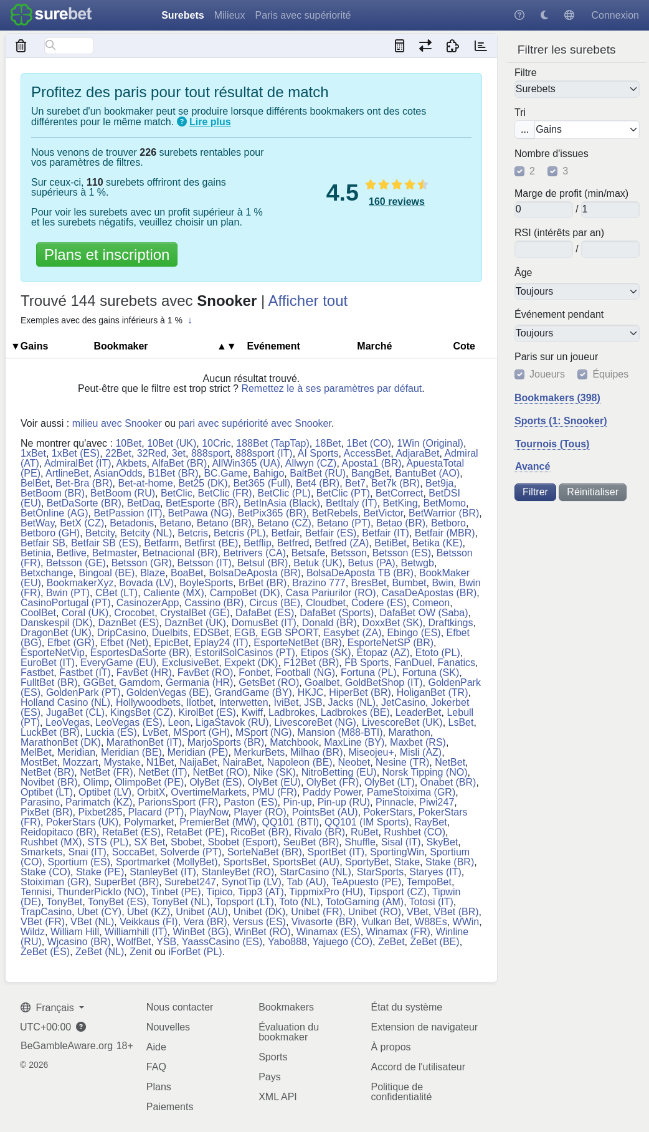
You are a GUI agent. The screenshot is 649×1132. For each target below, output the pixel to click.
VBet (418, 911)
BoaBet (187, 573)
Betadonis (132, 523)
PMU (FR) (274, 792)
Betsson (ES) (401, 553)
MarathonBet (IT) (144, 742)
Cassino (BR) (214, 602)
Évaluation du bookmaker (288, 1032)
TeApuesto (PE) (366, 882)
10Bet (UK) (171, 443)
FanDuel (413, 662)
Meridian (76, 752)
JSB (313, 702)
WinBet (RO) (262, 931)
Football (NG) (305, 672)
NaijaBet (198, 762)
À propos (390, 1047)
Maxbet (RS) (418, 742)
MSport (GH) (201, 732)
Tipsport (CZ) (397, 892)
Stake (407, 862)
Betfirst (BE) (211, 543)
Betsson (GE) (76, 563)
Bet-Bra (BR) (84, 483)
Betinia (36, 553)
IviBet (285, 702)
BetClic (176, 493)
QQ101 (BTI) (291, 822)
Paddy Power (332, 792)
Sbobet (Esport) (243, 842)
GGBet (98, 682)
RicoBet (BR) (259, 832)
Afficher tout (308, 300)
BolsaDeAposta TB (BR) (360, 573)
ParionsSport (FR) (178, 802)
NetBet (450, 762)
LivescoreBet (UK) (402, 722)
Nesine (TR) (402, 762)
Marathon (409, 732)
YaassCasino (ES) (222, 941)
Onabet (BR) (448, 782)
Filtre (525, 73)
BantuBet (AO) (427, 473)
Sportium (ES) (79, 862)
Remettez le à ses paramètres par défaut (331, 388)
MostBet (39, 762)
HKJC (311, 692)
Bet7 (355, 483)
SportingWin (397, 852)
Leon (179, 722)
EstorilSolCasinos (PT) (245, 652)
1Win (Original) (430, 443)
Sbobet (186, 842)
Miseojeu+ (371, 752)
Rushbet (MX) (51, 842)
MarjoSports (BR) (226, 742)
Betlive (72, 553)
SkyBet (442, 842)
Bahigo (269, 473)
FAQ (156, 1067)
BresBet (369, 583)
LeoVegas (67, 722)
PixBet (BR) (47, 812)
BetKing (400, 503)
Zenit (141, 951)
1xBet (33, 453)
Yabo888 (287, 941)
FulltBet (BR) (49, 682)
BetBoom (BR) (53, 493)
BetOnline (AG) (54, 513)
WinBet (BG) (201, 931)
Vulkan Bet (385, 921)
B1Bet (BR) (173, 473)
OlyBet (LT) (389, 782)
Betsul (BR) (262, 563)
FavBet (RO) (206, 672)
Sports (272, 1057)
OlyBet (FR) (332, 782)
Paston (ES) (250, 802)
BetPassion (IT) (127, 513)
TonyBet (65, 902)
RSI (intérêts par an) (559, 233)
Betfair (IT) (385, 533)
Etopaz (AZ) (382, 652)
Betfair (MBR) (445, 533)
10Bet (128, 443)
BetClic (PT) (343, 493)
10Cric (216, 443)
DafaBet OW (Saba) (423, 612)
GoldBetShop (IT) (384, 682)
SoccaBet (133, 852)
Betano (175, 523)
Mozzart (80, 762)
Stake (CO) (45, 872)
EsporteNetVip (53, 652)
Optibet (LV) (104, 792)
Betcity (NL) (146, 533)
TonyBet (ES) (117, 902)
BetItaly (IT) (351, 503)
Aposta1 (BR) (371, 463)
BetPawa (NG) (200, 513)
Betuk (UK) (317, 563)
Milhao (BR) (316, 752)
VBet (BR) (456, 911)
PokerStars (387, 812)
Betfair (285, 533)
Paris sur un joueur (556, 357)
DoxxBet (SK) (392, 622)
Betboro (448, 523)
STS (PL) (108, 842)
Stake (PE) (100, 872)
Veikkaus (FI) (149, 921)
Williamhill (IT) (136, 931)
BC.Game (225, 473)
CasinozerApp (147, 602)
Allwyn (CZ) (311, 463)
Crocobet (134, 612)
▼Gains (29, 346)
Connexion (616, 15)
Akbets (131, 463)
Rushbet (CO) (414, 832)
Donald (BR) (329, 622)
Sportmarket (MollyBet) (167, 862)
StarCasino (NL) (315, 872)
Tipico (219, 892)
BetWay (37, 523)
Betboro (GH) (50, 533)
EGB (244, 632)
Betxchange (47, 573)
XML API (277, 1097)
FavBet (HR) (144, 672)
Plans (158, 1087)
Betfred (293, 543)
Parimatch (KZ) (99, 802)
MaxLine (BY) (354, 742)
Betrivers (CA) (255, 553)
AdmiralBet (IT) (77, 463)
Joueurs (547, 374)
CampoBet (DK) (245, 592)
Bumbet (409, 583)
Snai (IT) (87, 852)
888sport (210, 453)
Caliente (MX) (173, 592)
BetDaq (143, 503)
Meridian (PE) (198, 752)
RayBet (430, 822)
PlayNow (208, 812)
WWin (466, 921)
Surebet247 (190, 882)
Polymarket (149, 822)
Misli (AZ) (421, 752)
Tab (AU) (306, 882)
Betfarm (161, 543)
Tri (520, 113)
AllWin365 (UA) (246, 463)
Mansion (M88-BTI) (340, 732)
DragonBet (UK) (56, 632)
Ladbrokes (291, 712)
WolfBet (133, 941)
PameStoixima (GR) (411, 792)
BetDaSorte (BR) (84, 503)
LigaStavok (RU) (232, 722)
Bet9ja (439, 483)
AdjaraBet (417, 453)
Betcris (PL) (240, 533)
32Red (151, 453)
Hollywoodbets (148, 702)
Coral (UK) (85, 612)
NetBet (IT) (162, 772)
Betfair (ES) (331, 533)
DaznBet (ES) (128, 622)
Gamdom (139, 682)
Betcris (193, 533)
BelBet (35, 483)
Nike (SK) (274, 772)
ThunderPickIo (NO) (101, 892)
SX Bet (149, 842)
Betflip (257, 543)
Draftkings (450, 622)
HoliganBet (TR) (432, 692)
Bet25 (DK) (202, 483)
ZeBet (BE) (434, 941)
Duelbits (170, 632)
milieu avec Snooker (117, 423)
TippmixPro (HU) (326, 892)
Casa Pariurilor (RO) (331, 592)
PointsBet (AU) (325, 812)
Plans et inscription (106, 254)
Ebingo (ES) (413, 632)
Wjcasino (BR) (79, 941)
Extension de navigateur (424, 1027)
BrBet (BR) (263, 583)
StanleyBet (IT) (163, 872)
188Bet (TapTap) (272, 443)
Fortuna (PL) (369, 672)
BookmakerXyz (80, 583)
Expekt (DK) (251, 662)
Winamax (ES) (328, 931)
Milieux (229, 15)
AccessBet (367, 453)
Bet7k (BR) (395, 483)
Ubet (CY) (99, 911)
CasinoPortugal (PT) (66, 602)
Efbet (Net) (124, 642)
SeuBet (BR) (311, 842)
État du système (406, 1007)
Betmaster (114, 553)
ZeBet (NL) (99, 951)
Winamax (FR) (398, 931)
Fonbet (254, 672)
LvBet (155, 732)
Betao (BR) (400, 523)
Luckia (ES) (111, 732)
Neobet (354, 762)
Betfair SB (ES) (104, 543)
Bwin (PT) (68, 592)
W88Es (431, 921)
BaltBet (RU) (318, 473)
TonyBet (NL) (181, 902)
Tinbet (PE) (176, 892)
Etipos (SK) (326, 652)
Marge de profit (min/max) (571, 194)
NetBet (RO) (220, 772)
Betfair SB (43, 543)
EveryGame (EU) (118, 662)
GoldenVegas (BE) (167, 692)
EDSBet (211, 632)
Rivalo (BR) (319, 832)
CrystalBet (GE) (195, 612)
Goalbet (322, 682)
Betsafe (308, 553)
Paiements (170, 1106)
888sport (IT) (264, 453)
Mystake (122, 762)
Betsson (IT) (205, 563)
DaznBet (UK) (195, 622)
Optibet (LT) (47, 792)
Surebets (182, 15)
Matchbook (294, 742)
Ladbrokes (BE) (355, 712)
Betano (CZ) (284, 523)
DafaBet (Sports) (337, 612)
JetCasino (403, 702)
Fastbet (37, 672)
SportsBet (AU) (306, 862)
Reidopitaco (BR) (59, 832)
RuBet (364, 832)
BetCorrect (399, 493)
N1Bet (160, 762)
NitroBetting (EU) (339, 772)
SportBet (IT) (336, 852)
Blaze (152, 573)
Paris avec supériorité (303, 15)
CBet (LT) (116, 592)
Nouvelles (168, 1027)
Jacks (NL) (352, 702)
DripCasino (121, 632)
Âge (523, 273)
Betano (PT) (344, 523)
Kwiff (252, 712)
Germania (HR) (199, 682)
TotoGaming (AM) (365, 902)
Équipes (610, 374)
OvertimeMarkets (209, 792)
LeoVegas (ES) (129, 722)
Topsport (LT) (245, 902)
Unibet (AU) (202, 911)
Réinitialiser (592, 492)
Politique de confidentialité (401, 1092)
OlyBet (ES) (215, 782)
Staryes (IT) (435, 872)
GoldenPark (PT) (83, 692)
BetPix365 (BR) (272, 513)
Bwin (442, 583)
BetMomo (444, 503)
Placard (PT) (156, 812)
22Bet (118, 453)
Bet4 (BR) (317, 483)
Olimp (96, 782)
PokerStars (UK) (82, 822)
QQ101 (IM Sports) (366, 822)
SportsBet (245, 862)
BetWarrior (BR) (444, 513)
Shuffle (360, 842)
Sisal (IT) (401, 842)
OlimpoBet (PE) (149, 782)
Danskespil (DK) (57, 622)
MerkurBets (259, 752)
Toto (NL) (299, 902)
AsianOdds (117, 473)
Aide (156, 1047)
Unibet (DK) (260, 911)
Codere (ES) (379, 602)
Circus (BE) (274, 602)
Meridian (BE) (131, 752)
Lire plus (210, 122)
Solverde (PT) (191, 852)
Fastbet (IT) (85, 672)
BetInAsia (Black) (282, 503)
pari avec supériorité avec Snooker (254, 423)
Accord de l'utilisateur (418, 1067)
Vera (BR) (205, 921)
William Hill (74, 931)
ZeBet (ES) (45, 951)
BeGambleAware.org (67, 1046)
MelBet (36, 752)
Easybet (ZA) (352, 632)
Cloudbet (326, 602)
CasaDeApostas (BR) (428, 592)
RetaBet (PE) (195, 832)
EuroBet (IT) (48, 662)
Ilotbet (200, 702)
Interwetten (243, 702)
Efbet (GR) (71, 642)
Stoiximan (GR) (54, 882)
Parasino (40, 802)
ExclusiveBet (190, 662)
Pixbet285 (100, 812)
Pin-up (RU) (344, 802)
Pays (269, 1077)
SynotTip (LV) (252, 882)
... (525, 129)
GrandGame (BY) (252, 692)
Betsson (349, 553)
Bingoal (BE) (106, 573)
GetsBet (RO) (269, 682)
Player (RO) (260, 812)
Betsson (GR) (141, 563)
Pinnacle (395, 802)
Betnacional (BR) (180, 553)
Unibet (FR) (317, 911)
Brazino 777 (318, 583)
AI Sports (318, 453)
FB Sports (366, 662)
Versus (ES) (259, 921)
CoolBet (38, 612)
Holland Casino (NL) (65, 702)
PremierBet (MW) (218, 822)
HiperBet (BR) (360, 692)
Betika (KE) (437, 543)
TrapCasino (46, 911)
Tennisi (36, 892)
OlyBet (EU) (274, 782)
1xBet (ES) (76, 453)
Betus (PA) (371, 563)
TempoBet (429, 882)
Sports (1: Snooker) (560, 421)
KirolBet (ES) (206, 712)
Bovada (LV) (146, 583)
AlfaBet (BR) (179, 463)
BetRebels (335, 513)
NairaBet (242, 762)
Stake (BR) (449, 862)
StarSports (380, 872)
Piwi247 (436, 802)
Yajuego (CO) (342, 941)
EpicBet (171, 642)
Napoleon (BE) (300, 762)
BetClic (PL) (284, 493)
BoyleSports (206, 583)
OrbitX (151, 792)
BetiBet (390, 543)
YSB (166, 941)
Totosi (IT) (431, 902)
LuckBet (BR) (50, 732)
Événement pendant (559, 315)
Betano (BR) (224, 523)
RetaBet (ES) (131, 832)
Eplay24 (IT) (221, 642)
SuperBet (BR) (126, 882)
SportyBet (367, 862)
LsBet (461, 722)
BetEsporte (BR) (202, 503)
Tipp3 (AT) (261, 892)
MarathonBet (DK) (61, 742)
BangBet (370, 473)
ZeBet (391, 941)
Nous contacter (180, 1007)
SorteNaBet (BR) (264, 852)
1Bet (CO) (368, 443)
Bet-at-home (145, 483)
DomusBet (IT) (264, 622)
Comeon (431, 602)
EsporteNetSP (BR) (390, 642)
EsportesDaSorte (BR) (139, 652)
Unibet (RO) (374, 911)
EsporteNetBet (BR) (297, 642)
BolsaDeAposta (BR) (255, 573)
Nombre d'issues (551, 154)
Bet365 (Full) (261, 483)
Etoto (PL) (437, 652)
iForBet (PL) (195, 951)
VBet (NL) (92, 921)
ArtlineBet (66, 473)
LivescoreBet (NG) (315, 722)
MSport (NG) (263, 732)
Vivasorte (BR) (323, 921)
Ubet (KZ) (148, 911)
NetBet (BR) (47, 772)
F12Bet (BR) (311, 662)
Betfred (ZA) (342, 543)
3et (179, 453)
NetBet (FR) (106, 772)
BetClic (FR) (225, 493)
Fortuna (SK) (431, 672)
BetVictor (383, 513)
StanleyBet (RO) (238, 872)
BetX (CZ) (82, 523)
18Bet (328, 443)
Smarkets (42, 852)
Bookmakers (286, 1007)
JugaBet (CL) (75, 712)
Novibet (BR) (49, 782)
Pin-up (297, 802)
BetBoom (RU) (122, 493)
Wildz (33, 931)
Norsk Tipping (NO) (425, 772)
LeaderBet (419, 712)
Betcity (100, 533)
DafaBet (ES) (264, 612)
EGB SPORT (289, 632)
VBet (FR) (43, 921)
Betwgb (417, 563)
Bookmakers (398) (557, 397)
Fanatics (456, 662)
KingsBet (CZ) (141, 712)
